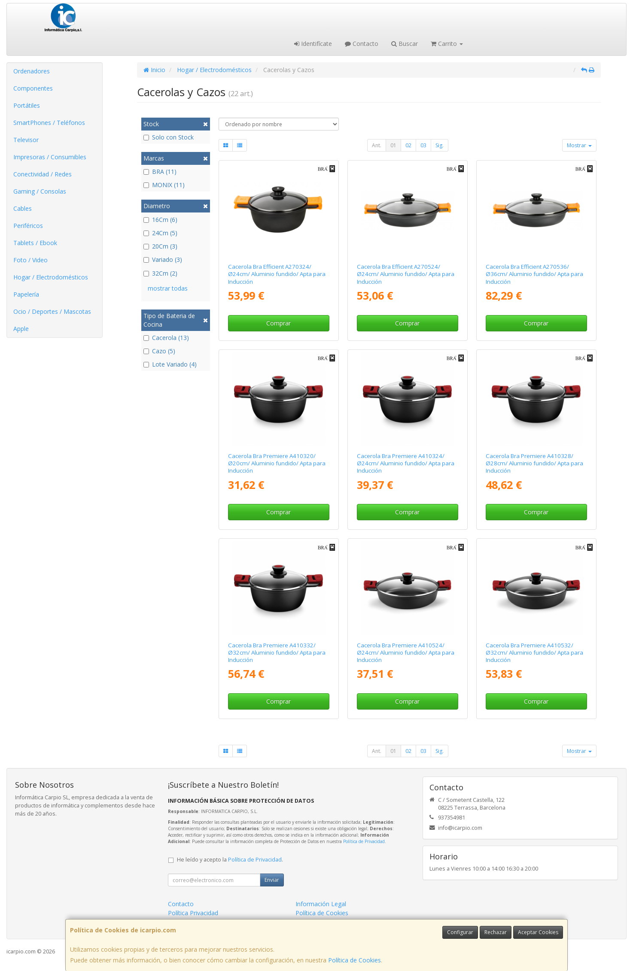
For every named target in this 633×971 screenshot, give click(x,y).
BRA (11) (160, 171)
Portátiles (26, 105)
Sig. (439, 145)
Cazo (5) (159, 351)
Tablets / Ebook (35, 243)
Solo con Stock (168, 137)
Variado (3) (162, 259)
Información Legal (320, 904)
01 (393, 145)
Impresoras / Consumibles (49, 157)
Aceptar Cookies (538, 932)
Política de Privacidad (364, 841)
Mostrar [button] (579, 145)
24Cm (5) (160, 233)
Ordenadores (31, 71)
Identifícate (313, 43)
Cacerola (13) (166, 338)
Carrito (447, 43)
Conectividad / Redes (42, 174)
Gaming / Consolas (39, 191)
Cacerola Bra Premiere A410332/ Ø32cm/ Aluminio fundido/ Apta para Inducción (277, 652)
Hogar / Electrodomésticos (50, 277)
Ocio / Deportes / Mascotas (52, 311)
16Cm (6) (160, 219)
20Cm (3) (160, 246)
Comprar (278, 323)
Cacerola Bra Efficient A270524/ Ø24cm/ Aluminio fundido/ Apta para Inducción (405, 274)
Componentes (33, 88)
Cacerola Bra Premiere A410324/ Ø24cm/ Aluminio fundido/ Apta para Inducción (405, 463)
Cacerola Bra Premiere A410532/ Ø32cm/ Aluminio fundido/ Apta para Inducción (534, 652)
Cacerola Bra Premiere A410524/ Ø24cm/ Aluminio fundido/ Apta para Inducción (405, 652)
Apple (21, 329)
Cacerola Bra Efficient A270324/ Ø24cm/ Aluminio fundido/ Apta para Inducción (277, 274)
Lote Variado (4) (170, 364)
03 (423, 145)
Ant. (376, 145)
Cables (22, 208)
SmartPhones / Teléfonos (49, 122)
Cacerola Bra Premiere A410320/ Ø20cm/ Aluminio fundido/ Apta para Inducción (277, 463)
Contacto (361, 43)
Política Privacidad (193, 913)
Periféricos (28, 226)
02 (408, 145)
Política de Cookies (354, 960)
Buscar (404, 43)
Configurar (460, 932)
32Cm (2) (160, 273)
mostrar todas (168, 288)
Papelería (26, 294)
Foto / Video (30, 260)
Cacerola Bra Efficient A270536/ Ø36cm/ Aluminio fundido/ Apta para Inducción (534, 274)
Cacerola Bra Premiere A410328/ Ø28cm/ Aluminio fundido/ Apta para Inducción (534, 463)
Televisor (26, 140)
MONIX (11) (164, 185)
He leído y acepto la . (230, 859)
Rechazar (495, 932)
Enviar (272, 879)
